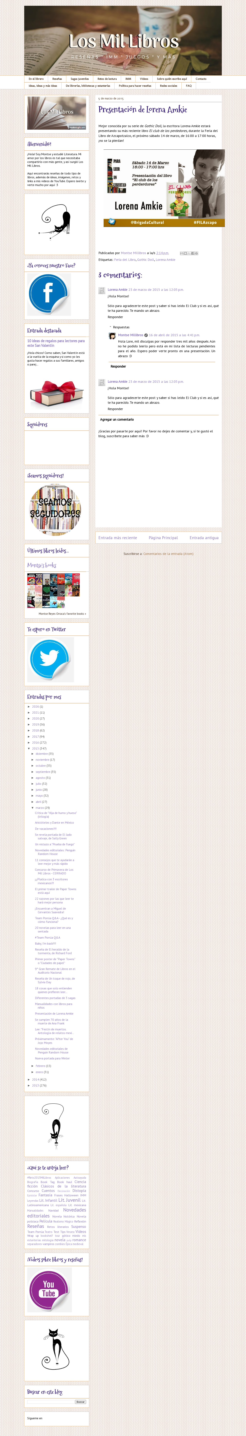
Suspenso (78, 1226)
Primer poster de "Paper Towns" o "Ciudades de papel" (55, 961)
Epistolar (32, 1195)
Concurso (33, 1191)
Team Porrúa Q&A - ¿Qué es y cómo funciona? (54, 920)
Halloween (71, 1195)
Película (45, 1221)
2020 (36, 718)
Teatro (48, 1232)
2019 (36, 724)
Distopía (79, 1190)
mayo (40, 795)
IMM (128, 79)
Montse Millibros (130, 335)
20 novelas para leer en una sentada (53, 929)
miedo (76, 1236)
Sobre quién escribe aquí (172, 79)
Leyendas (32, 1201)
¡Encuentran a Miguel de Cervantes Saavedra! (50, 910)
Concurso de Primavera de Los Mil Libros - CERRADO (54, 871)
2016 (36, 742)
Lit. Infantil (48, 1200)
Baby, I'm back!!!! (45, 943)
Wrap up (33, 1236)
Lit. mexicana (77, 1205)
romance (79, 1239)
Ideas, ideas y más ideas (43, 86)
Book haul (64, 1182)
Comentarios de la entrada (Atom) (168, 553)
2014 (36, 1079)
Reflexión (80, 1221)
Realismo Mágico (63, 1221)
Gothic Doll (145, 259)
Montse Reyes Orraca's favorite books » (62, 613)
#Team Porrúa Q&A (47, 937)
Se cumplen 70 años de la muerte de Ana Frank (51, 1021)
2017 (36, 736)
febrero (41, 1066)
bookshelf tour (50, 1236)
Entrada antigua (204, 537)
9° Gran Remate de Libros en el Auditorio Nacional (55, 970)
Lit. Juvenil (69, 1200)
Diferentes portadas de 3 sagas (55, 998)
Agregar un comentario (117, 419)
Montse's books (41, 565)
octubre (41, 765)
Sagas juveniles (80, 79)
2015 (36, 748)
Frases (58, 1195)
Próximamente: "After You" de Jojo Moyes (54, 1040)
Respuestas (121, 327)
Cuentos (48, 1190)
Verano (70, 1232)
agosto (41, 778)
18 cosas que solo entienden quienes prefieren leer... (53, 990)
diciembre (42, 754)
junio (39, 789)
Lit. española (58, 1205)
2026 (36, 706)
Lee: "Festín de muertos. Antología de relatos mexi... (54, 1031)
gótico (66, 1236)
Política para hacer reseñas (135, 86)
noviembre (43, 759)
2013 (36, 1085)
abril (39, 802)
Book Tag (47, 1182)
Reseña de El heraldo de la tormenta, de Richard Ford (53, 951)
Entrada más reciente (117, 537)
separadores (34, 1244)
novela (60, 1239)
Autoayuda (80, 1177)
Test (56, 1232)
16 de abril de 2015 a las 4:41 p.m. (174, 335)
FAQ (189, 86)
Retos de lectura (107, 79)
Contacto (201, 79)
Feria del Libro (125, 259)
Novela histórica (63, 1216)
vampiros (48, 1244)
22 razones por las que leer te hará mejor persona (54, 900)
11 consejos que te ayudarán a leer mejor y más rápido (54, 862)
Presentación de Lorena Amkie (54, 1013)
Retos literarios (58, 1227)
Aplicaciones (62, 1177)
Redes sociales (168, 86)
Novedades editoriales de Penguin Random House (51, 1050)
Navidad (53, 1210)
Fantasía (45, 1194)
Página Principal (163, 537)
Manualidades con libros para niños (53, 1005)
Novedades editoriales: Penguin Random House (55, 852)
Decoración (64, 1191)
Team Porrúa (35, 1232)
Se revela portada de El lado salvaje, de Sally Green (53, 836)
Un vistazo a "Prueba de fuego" (55, 844)
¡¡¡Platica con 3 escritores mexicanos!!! (51, 881)
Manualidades (35, 1210)
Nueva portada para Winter (52, 1058)
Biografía (32, 1182)
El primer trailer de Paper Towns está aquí (55, 891)
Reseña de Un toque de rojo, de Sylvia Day (55, 980)
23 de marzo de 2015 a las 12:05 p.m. (156, 289)
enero (40, 1072)
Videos (144, 79)
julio (39, 784)
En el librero (36, 79)
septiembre (43, 772)
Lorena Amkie (165, 259)
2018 (36, 730)
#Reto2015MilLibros (39, 1177)
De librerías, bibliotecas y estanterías (88, 86)
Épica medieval (74, 1244)
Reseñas (57, 79)
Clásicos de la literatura (63, 1186)
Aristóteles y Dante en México (54, 822)
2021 (36, 712)
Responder (115, 317)
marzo (40, 808)
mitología (47, 1240)
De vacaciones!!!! (46, 829)
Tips (63, 1232)
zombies (60, 1244)
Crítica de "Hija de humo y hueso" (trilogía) (56, 814)
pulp (69, 1240)
